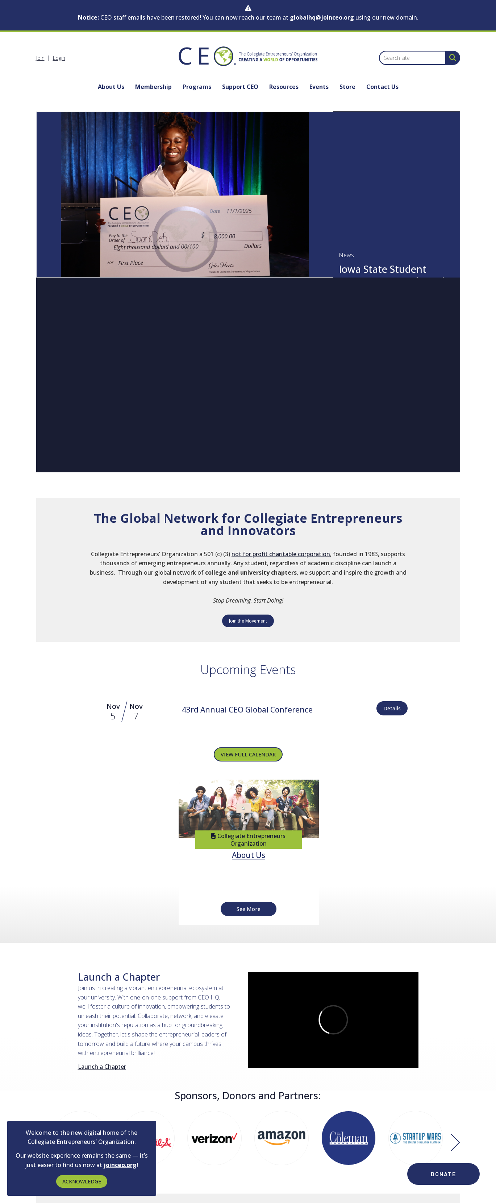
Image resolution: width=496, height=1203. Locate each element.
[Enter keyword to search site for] (412, 58)
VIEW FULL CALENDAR (248, 754)
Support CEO (240, 87)
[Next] (455, 1143)
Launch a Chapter (102, 1067)
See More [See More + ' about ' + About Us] (248, 909)
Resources (284, 87)
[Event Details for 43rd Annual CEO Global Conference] (247, 710)
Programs (197, 87)
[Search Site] (451, 57)
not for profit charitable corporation (281, 554)
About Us (111, 87)
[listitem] (43, 58)
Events (319, 87)
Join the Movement (248, 621)
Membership (153, 87)
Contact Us (382, 87)
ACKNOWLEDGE (81, 1181)
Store (347, 87)
